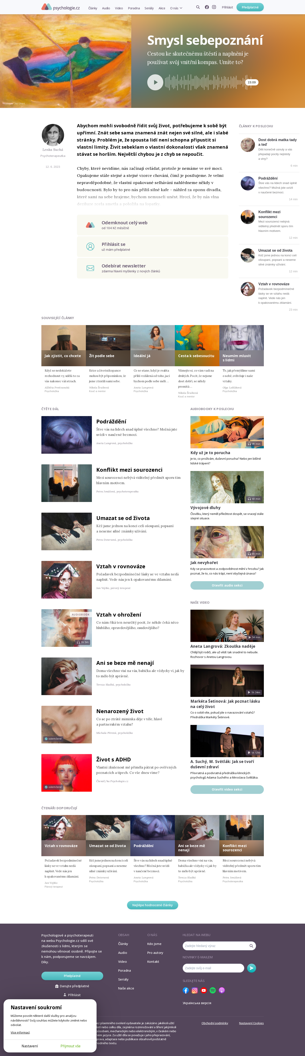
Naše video (200, 602)
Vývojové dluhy (205, 507)
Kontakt (153, 961)
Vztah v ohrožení (118, 614)
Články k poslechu (256, 126)
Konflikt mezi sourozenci (129, 469)
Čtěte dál (50, 409)
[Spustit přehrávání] (155, 82)
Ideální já (142, 355)
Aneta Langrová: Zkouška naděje (222, 646)
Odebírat (251, 968)
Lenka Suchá (52, 149)
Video (119, 8)
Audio (106, 8)
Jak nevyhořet (204, 562)
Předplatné (250, 7)
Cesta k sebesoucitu (196, 355)
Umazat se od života (276, 250)
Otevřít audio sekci (227, 585)
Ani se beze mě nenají (125, 662)
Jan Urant (19, 103)
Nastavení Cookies (251, 1023)
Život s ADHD (113, 759)
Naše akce (126, 988)
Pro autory (155, 952)
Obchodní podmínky (215, 1023)
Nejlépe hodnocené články (152, 905)
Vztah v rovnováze (274, 284)
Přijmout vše (71, 1046)
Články (92, 8)
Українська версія (197, 1003)
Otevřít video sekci (227, 789)
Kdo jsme (154, 943)
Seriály (149, 8)
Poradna (134, 8)
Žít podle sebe (101, 355)
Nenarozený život (119, 711)
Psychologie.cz (60, 6)
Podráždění (268, 178)
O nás (174, 8)
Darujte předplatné (72, 986)
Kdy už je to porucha (210, 452)
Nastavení (30, 1046)
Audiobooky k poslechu (212, 409)
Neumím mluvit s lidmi (237, 357)
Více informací (20, 1032)
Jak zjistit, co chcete (63, 355)
